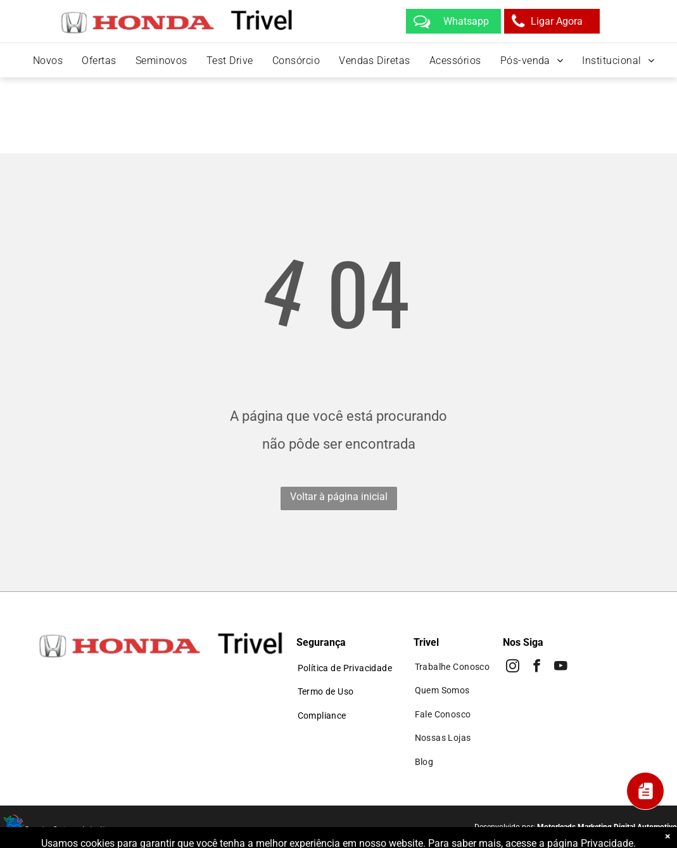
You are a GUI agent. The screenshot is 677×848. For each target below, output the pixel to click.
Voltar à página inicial (339, 497)
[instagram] (512, 667)
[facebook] (537, 667)
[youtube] (561, 667)
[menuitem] (47, 61)
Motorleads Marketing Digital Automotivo (607, 827)
